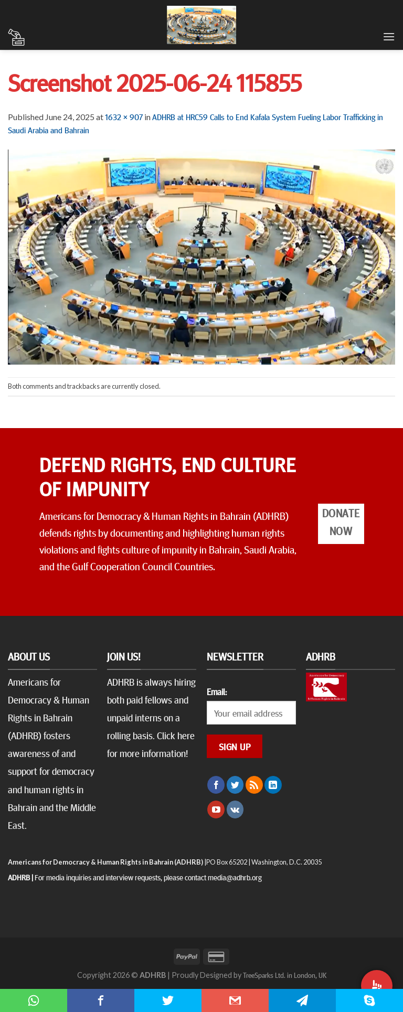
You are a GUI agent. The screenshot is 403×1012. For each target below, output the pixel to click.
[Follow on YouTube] (216, 809)
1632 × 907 (124, 116)
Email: (217, 691)
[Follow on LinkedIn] (273, 785)
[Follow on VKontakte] (235, 809)
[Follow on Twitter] (235, 785)
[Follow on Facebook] (216, 785)
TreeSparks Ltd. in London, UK (284, 975)
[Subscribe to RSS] (254, 785)
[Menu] (389, 36)
